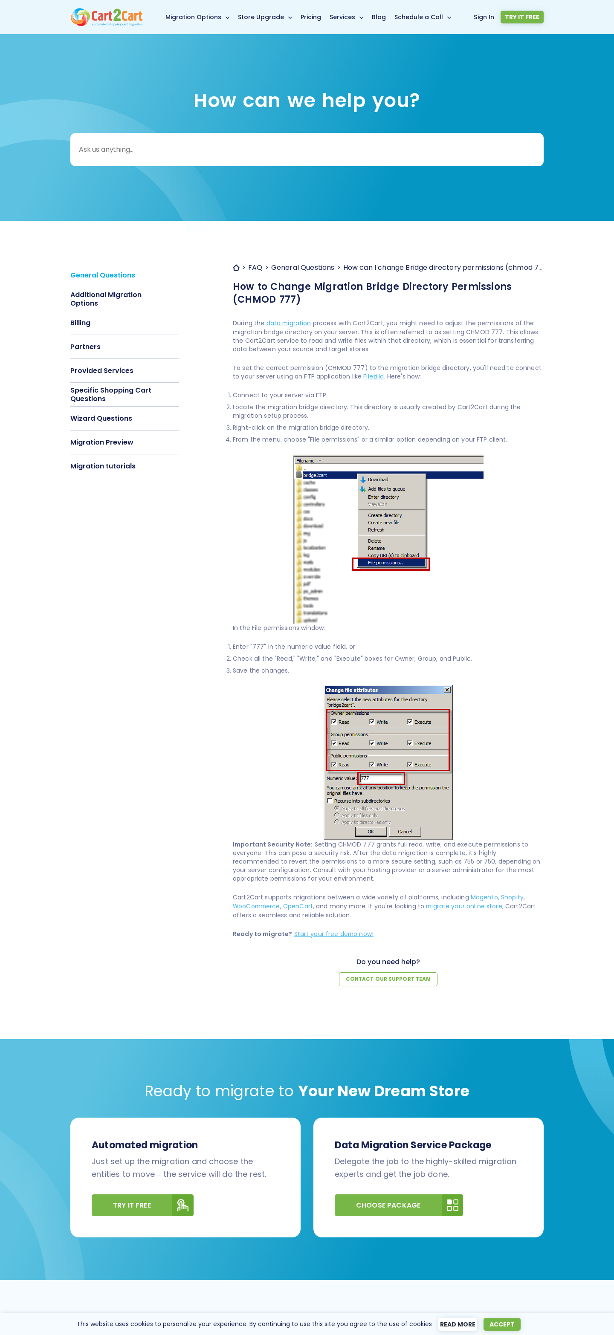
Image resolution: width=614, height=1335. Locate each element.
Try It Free (153, 1203)
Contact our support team (388, 977)
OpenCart (300, 905)
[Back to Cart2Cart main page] (106, 13)
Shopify (512, 897)
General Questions (102, 275)
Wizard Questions (101, 418)
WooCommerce (257, 905)
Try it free (523, 17)
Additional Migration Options (106, 299)
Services (344, 17)
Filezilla (373, 376)
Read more (458, 1324)
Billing (80, 323)
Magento (484, 897)
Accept (505, 1324)
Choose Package (409, 1203)
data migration (289, 323)
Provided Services (101, 371)
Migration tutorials (103, 466)
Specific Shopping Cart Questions (110, 394)
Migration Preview (101, 442)
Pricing (312, 17)
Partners (85, 347)
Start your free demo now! (334, 932)
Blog (381, 17)
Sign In (487, 16)
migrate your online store (467, 905)
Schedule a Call (420, 17)
